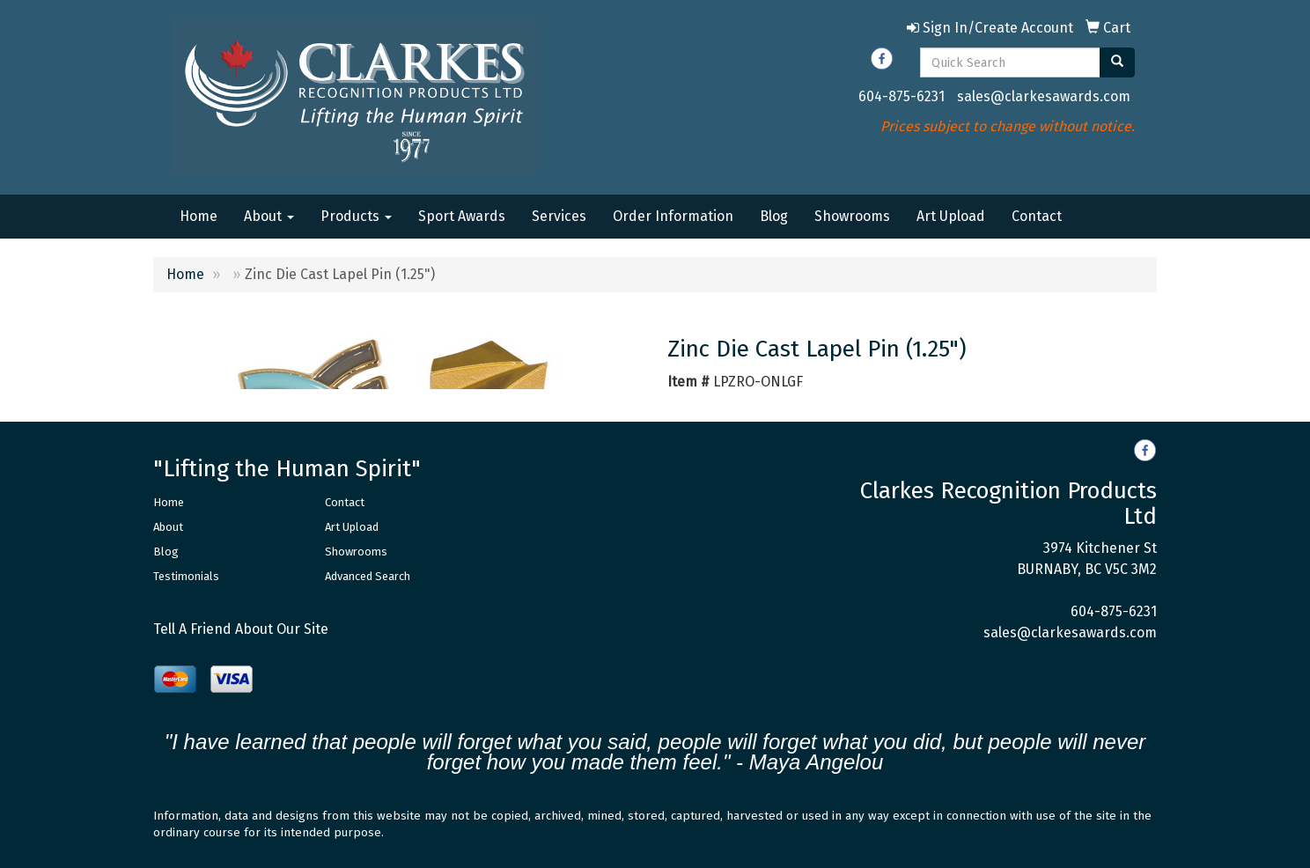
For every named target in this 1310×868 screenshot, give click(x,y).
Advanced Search (367, 576)
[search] (1117, 62)
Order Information (673, 216)
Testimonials (186, 576)
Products (356, 216)
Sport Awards (461, 216)
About (269, 216)
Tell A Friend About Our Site (240, 629)
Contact (1037, 216)
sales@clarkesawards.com (1043, 96)
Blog (774, 216)
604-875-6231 (901, 96)
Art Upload (950, 216)
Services (559, 216)
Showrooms (852, 216)
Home (198, 216)
